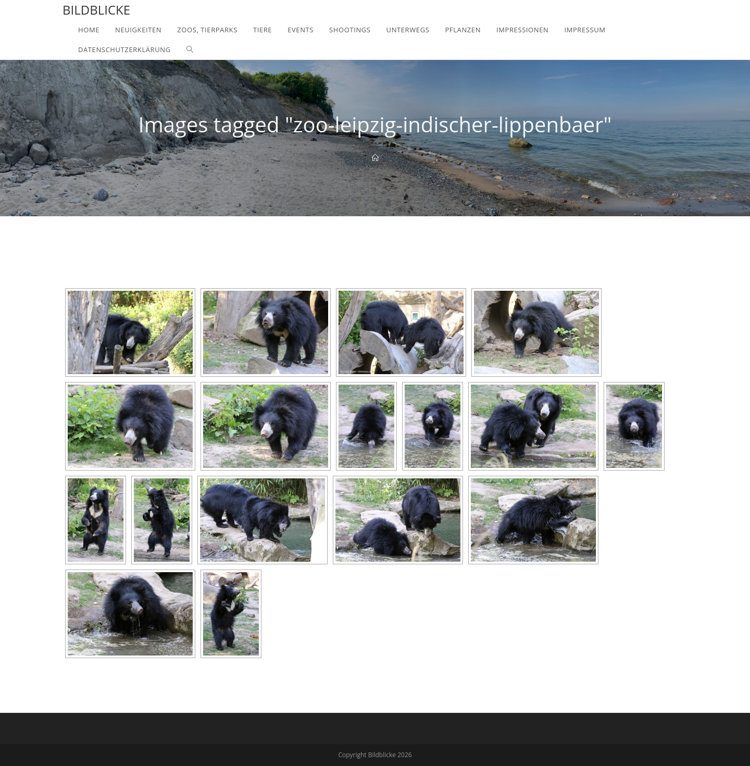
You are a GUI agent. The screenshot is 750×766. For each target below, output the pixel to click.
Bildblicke (96, 9)
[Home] (375, 158)
